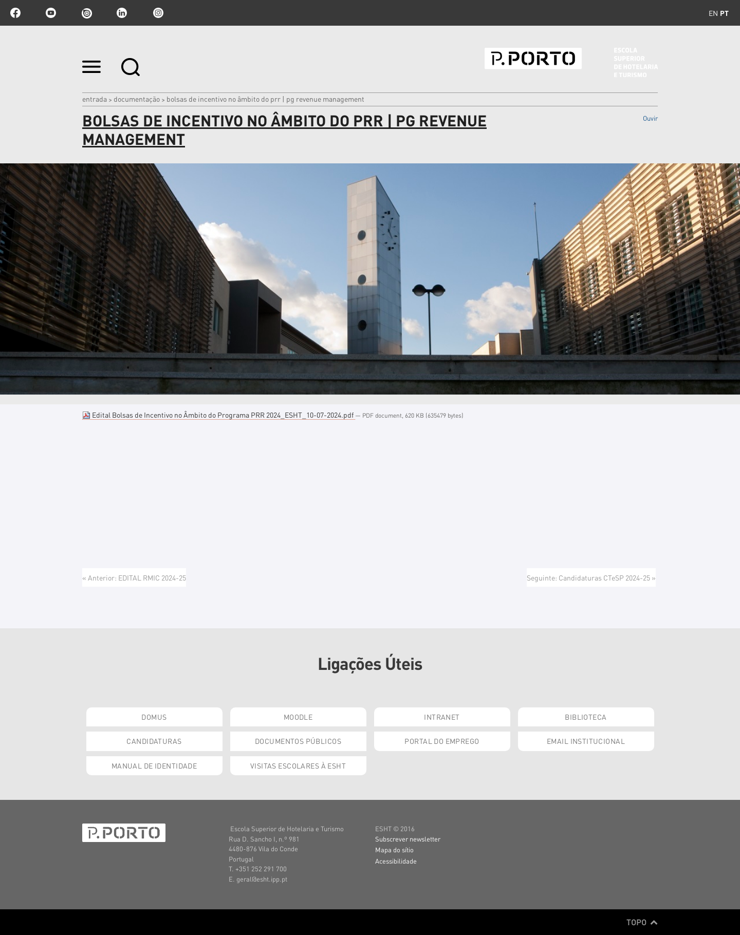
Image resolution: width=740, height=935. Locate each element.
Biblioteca (585, 716)
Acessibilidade (396, 860)
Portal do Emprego (441, 740)
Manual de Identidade (154, 765)
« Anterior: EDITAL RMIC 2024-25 (134, 577)
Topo (642, 922)
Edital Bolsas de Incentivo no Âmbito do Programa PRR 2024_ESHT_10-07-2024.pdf (218, 414)
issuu (86, 13)
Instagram (157, 13)
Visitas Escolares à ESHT (298, 765)
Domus (153, 716)
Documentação (137, 98)
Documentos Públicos (298, 740)
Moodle (298, 716)
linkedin (122, 13)
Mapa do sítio (394, 849)
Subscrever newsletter (407, 838)
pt (724, 12)
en (713, 12)
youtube (51, 13)
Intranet (441, 716)
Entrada (94, 98)
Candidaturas (153, 740)
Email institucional (586, 740)
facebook (15, 13)
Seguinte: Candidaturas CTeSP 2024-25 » (591, 577)
